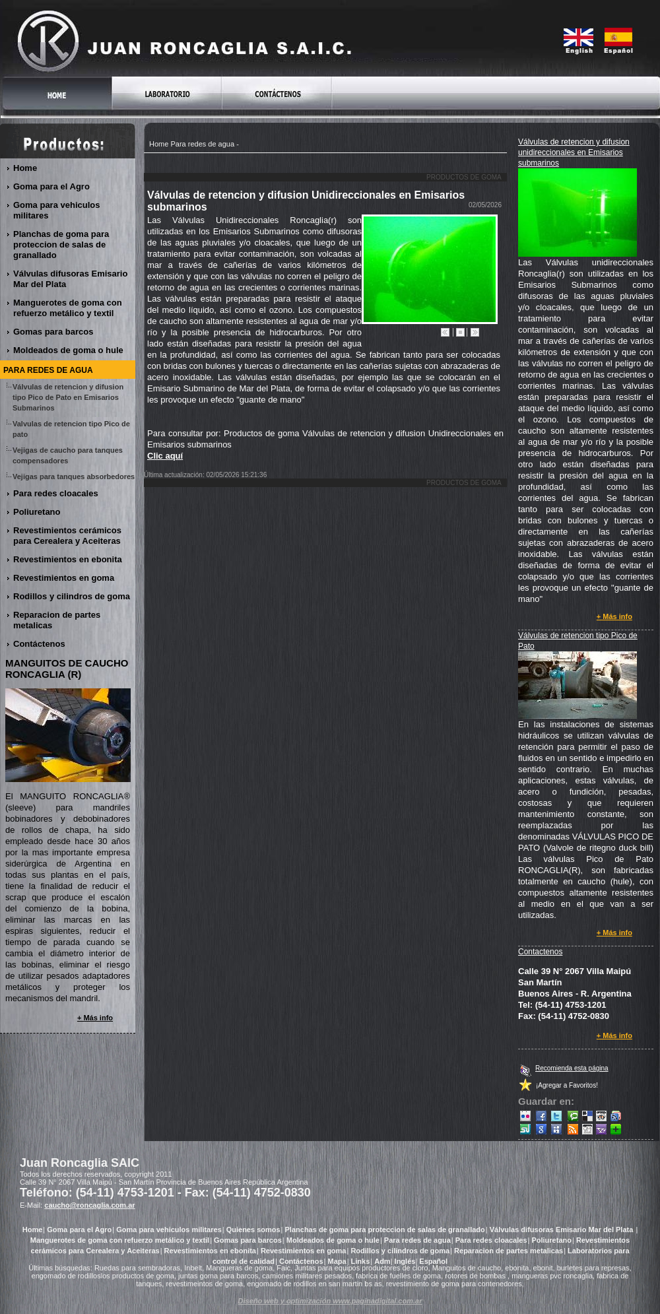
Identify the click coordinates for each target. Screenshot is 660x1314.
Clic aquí (165, 456)
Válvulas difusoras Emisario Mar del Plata (70, 279)
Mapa (337, 1261)
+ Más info (615, 616)
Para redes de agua (202, 144)
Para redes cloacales (56, 493)
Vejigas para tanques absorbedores (74, 477)
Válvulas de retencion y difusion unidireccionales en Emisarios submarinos (574, 152)
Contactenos (540, 951)
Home (158, 144)
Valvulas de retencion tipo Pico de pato (71, 429)
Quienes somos (253, 1229)
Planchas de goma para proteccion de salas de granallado (61, 244)
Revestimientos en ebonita (68, 559)
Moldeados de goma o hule (68, 350)
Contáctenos (39, 644)
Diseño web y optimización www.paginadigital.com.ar (330, 1301)
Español (433, 1261)
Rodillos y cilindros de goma (72, 596)
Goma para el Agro (51, 186)
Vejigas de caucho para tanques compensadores (68, 455)
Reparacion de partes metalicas (56, 620)
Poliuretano (37, 512)
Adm (382, 1261)
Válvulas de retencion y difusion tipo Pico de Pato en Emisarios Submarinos (68, 397)
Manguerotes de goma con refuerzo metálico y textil (67, 308)
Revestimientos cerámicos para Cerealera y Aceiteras (67, 535)
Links (360, 1261)
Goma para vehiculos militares (56, 210)
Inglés (405, 1261)
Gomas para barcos (53, 332)
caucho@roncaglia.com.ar (89, 1205)
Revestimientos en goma (64, 578)
